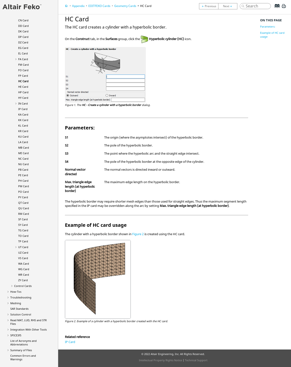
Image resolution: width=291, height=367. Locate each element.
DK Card (23, 31)
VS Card (23, 258)
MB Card (23, 147)
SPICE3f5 (15, 335)
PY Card (23, 197)
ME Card (23, 153)
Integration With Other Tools (28, 329)
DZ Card (23, 42)
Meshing (15, 303)
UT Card (23, 247)
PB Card (23, 169)
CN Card (23, 20)
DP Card (23, 37)
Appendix (78, 6)
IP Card (23, 109)
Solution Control (20, 314)
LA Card (23, 142)
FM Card (23, 64)
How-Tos (15, 291)
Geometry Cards (125, 6)
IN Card (23, 103)
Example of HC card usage (272, 34)
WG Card (23, 269)
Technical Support (196, 360)
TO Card (23, 236)
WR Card (23, 274)
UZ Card (23, 252)
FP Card (23, 75)
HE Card (23, 86)
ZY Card (23, 280)
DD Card (23, 26)
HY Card (23, 97)
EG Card (23, 48)
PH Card (23, 180)
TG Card (23, 230)
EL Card (23, 53)
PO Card (23, 191)
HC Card (23, 81)
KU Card (23, 136)
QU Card (23, 208)
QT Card (23, 202)
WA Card (23, 263)
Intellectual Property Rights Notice (160, 360)
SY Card (23, 225)
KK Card (23, 120)
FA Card (23, 59)
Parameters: (267, 26)
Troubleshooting (20, 297)
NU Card (23, 164)
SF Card (23, 219)
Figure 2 (138, 234)
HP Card (23, 92)
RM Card (23, 214)
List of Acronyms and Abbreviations (23, 342)
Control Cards (23, 286)
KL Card (23, 125)
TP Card (23, 241)
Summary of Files (21, 350)
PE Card (23, 175)
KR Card (23, 131)
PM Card (23, 186)
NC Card (23, 158)
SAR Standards (19, 308)
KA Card (23, 114)
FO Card (23, 70)
